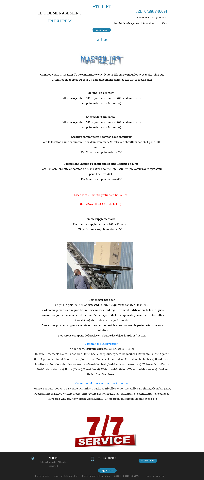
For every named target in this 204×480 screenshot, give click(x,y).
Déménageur (42, 476)
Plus (164, 23)
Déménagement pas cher (96, 476)
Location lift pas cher (66, 476)
